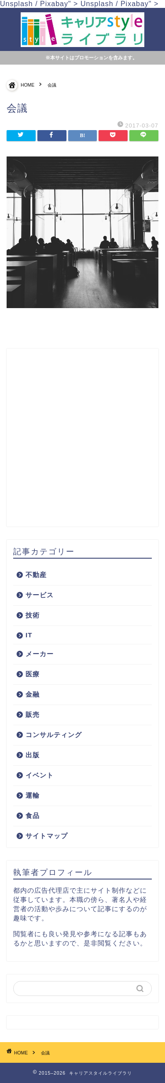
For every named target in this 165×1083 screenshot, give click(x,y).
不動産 (36, 574)
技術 (33, 615)
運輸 (33, 795)
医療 (33, 674)
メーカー (40, 654)
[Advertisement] (82, 437)
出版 (33, 755)
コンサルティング (54, 734)
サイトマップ (47, 836)
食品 (33, 815)
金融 (33, 694)
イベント (40, 775)
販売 (33, 714)
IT (29, 635)
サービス (40, 595)
